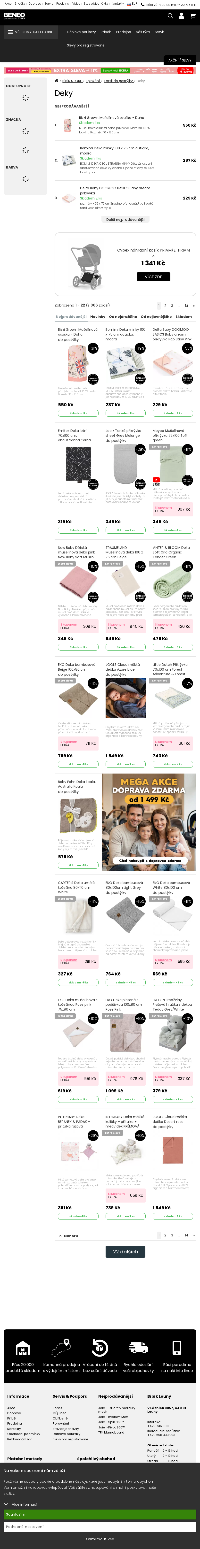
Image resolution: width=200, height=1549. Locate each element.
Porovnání (61, 1423)
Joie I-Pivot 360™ (111, 1427)
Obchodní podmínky (23, 1434)
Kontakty (117, 3)
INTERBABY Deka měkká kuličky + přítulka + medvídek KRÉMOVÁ (125, 1124)
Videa (76, 3)
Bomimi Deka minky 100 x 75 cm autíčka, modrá (114, 151)
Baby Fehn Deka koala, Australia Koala (77, 787)
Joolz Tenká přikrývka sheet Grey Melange (123, 436)
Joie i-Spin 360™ (111, 1422)
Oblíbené (60, 1418)
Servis (48, 3)
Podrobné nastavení (25, 1526)
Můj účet (59, 1413)
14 (186, 305)
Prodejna (62, 3)
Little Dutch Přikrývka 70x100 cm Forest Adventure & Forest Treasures (170, 674)
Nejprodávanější (71, 316)
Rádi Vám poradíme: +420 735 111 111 (168, 5)
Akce (8, 3)
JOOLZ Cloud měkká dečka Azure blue (123, 669)
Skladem (183, 316)
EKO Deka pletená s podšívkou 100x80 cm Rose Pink (124, 1007)
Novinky (97, 316)
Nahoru (68, 1236)
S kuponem (163, 508)
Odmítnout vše (100, 1539)
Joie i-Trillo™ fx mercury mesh (116, 1410)
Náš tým (143, 32)
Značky (20, 3)
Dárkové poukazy (81, 32)
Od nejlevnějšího (156, 316)
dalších (125, 1251)
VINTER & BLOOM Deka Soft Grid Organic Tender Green (171, 555)
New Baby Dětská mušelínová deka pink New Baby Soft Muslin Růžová (76, 557)
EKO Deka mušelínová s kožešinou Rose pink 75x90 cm (78, 1007)
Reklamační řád (20, 1439)
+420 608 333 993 (161, 1435)
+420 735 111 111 (158, 1426)
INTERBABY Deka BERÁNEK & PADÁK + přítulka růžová (74, 1124)
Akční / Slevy (180, 60)
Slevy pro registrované (86, 45)
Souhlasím (15, 1514)
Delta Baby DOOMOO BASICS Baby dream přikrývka (115, 191)
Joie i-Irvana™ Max (113, 1417)
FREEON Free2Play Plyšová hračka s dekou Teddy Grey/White (172, 1007)
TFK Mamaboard (111, 1432)
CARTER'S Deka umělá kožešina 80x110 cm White (76, 890)
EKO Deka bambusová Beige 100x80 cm (76, 669)
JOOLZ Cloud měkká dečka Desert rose (170, 1122)
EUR (132, 4)
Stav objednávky (96, 3)
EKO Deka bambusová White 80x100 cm (171, 888)
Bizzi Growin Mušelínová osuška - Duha (111, 117)
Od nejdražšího (123, 316)
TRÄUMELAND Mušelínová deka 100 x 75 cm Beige (124, 555)
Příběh (106, 32)
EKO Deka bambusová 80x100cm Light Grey (124, 888)
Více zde (153, 277)
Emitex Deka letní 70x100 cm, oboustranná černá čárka (74, 440)
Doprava (34, 3)
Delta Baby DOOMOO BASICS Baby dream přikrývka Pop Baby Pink (172, 337)
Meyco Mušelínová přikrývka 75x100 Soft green (170, 438)
